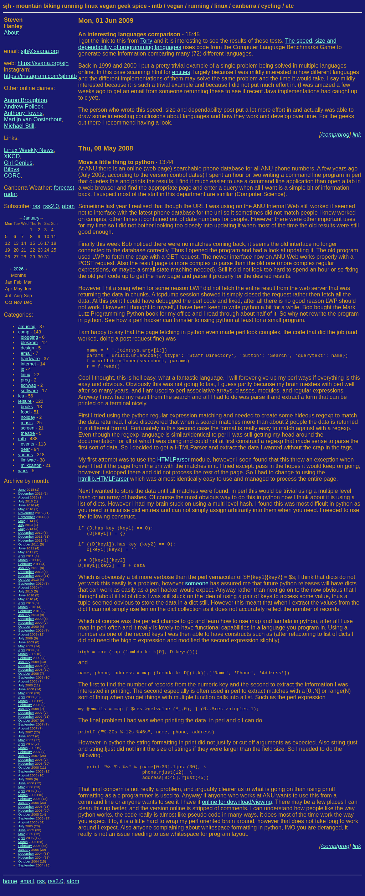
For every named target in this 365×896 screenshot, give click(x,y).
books (27, 406)
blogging (29, 337)
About (11, 33)
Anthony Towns (23, 113)
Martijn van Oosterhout (33, 119)
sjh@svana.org (40, 51)
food (25, 412)
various (25, 454)
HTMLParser (173, 464)
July (21, 501)
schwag (28, 385)
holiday (28, 417)
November (26, 513)
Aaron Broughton (25, 100)
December (26, 493)
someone (197, 596)
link (357, 135)
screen (27, 428)
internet (28, 364)
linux (25, 374)
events (27, 444)
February (25, 564)
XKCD (12, 156)
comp (23, 331)
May (21, 509)
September (26, 517)
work (23, 470)
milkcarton (31, 465)
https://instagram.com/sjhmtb (40, 76)
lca (21, 396)
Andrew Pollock (23, 107)
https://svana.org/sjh (42, 63)
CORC (12, 176)
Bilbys (11, 169)
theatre (28, 433)
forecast (64, 188)
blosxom (29, 342)
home (10, 881)
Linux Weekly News (28, 150)
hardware (30, 358)
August (23, 497)
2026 (19, 269)
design (27, 348)
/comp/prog (335, 135)
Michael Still (19, 126)
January (31, 218)
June (22, 489)
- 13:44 (126, 162)
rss (36, 206)
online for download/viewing (237, 822)
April (21, 556)
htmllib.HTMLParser (103, 483)
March (23, 560)
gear (25, 449)
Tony (146, 41)
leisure (25, 401)
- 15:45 (139, 34)
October (24, 544)
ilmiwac (28, 460)
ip (22, 369)
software (29, 390)
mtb (22, 438)
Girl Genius (18, 163)
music (26, 422)
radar (10, 194)
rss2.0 (51, 206)
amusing (26, 326)
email (26, 353)
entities (181, 72)
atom (68, 206)
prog (25, 380)
